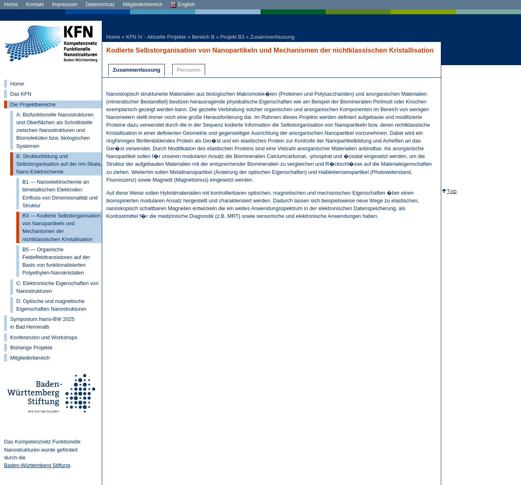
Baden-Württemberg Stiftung (37, 465)
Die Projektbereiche (33, 104)
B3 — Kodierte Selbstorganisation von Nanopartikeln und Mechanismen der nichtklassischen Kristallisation (61, 227)
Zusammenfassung (272, 37)
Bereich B (203, 37)
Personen (188, 70)
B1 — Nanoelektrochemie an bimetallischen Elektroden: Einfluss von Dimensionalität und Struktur (60, 193)
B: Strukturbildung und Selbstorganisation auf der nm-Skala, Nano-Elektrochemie (59, 164)
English (183, 4)
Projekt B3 (232, 37)
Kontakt (35, 4)
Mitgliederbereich (142, 4)
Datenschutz (100, 4)
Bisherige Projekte (31, 348)
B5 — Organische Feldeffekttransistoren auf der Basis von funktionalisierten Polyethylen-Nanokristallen (56, 261)
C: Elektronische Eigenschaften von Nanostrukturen (57, 287)
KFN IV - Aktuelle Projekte (156, 37)
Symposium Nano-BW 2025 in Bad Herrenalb (42, 323)
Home (11, 4)
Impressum (65, 4)
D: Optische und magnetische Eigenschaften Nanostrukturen (51, 305)
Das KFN (20, 94)
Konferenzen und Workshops (43, 337)
